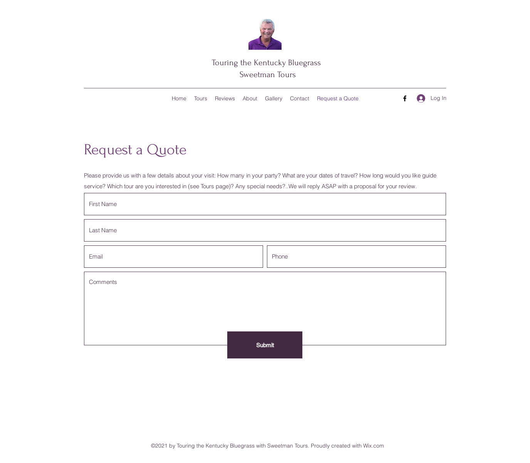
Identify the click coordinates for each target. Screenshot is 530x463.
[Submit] (264, 344)
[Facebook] (405, 98)
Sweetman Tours (266, 74)
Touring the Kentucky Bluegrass (266, 62)
